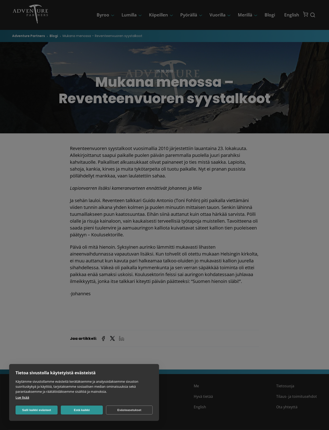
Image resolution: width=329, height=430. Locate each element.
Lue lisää (22, 397)
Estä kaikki (82, 410)
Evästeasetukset (129, 410)
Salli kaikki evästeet (36, 410)
